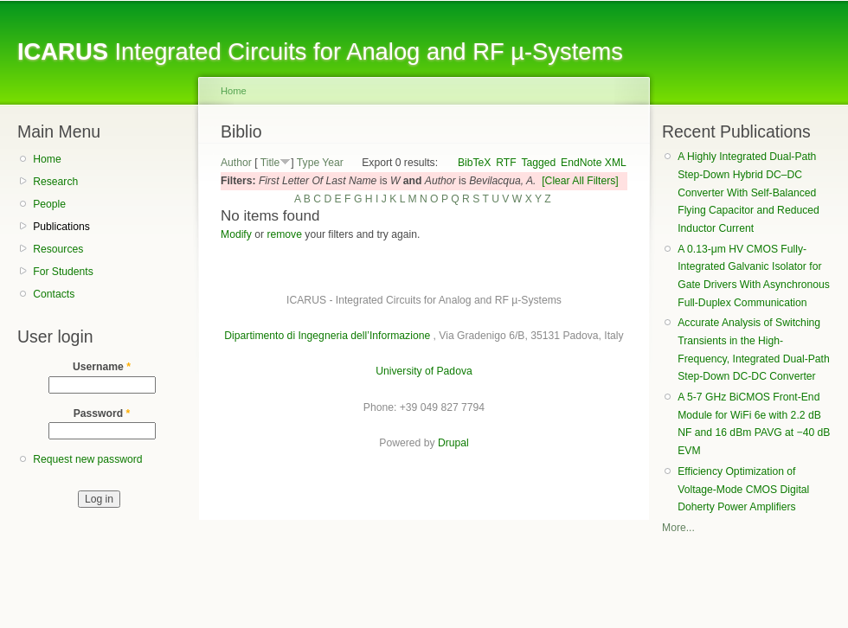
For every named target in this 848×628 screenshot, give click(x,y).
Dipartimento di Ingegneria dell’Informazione (327, 336)
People (49, 204)
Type (308, 163)
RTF (506, 163)
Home (47, 159)
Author (236, 163)
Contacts (53, 294)
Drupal (453, 443)
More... (678, 528)
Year (333, 163)
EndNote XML (593, 163)
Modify (236, 234)
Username (102, 367)
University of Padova (424, 371)
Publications (61, 227)
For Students (63, 272)
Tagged (538, 163)
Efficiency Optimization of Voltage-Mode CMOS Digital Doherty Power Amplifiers (743, 489)
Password (102, 413)
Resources (58, 249)
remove (284, 234)
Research (55, 182)
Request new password (87, 459)
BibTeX (474, 163)
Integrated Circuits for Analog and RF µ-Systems (320, 51)
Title (270, 163)
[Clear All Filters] (580, 181)
